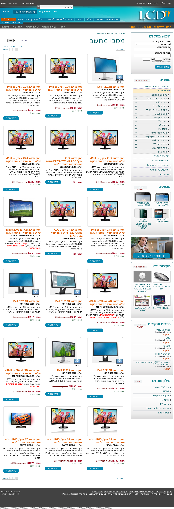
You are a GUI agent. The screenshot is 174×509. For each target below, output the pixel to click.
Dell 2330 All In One (161, 308)
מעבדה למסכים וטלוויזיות (60, 19)
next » (5, 49)
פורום (79, 19)
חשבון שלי (17, 27)
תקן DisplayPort (161, 395)
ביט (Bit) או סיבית (161, 387)
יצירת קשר (145, 494)
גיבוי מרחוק (156, 494)
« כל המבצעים (140, 187)
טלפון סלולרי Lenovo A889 (162, 220)
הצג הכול (120, 49)
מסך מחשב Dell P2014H (111, 86)
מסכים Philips (151, 117)
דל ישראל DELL (162, 354)
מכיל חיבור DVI (151, 144)
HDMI (166, 391)
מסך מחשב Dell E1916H (69, 301)
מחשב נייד (168, 494)
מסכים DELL (151, 113)
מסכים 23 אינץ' (151, 102)
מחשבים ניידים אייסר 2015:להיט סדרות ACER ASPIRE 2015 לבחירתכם (142, 287)
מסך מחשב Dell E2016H (26, 301)
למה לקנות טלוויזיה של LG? (142, 309)
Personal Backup (69, 494)
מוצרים (111, 33)
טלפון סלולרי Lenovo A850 (143, 204)
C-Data (166, 346)
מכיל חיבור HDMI (151, 132)
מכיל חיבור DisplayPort (151, 136)
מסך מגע (162, 151)
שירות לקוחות (32, 27)
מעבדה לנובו (161, 492)
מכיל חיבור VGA (151, 140)
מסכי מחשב (163, 90)
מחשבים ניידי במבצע (97, 494)
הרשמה (5, 27)
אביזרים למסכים (161, 156)
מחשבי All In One (160, 160)
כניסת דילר (8, 19)
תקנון (62, 27)
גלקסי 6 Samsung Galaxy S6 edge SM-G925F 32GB (143, 223)
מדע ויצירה (112, 494)
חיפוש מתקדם (29, 3)
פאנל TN (151, 121)
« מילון (137, 381)
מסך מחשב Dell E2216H (111, 370)
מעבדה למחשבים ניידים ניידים (141, 492)
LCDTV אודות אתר (11, 22)
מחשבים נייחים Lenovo (158, 165)
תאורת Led (163, 412)
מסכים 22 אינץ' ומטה (151, 98)
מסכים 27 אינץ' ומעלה (151, 110)
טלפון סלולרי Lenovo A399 (162, 204)
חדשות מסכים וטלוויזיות (107, 19)
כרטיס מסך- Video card (157, 408)
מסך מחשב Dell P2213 (69, 370)
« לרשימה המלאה (142, 80)
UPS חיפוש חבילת (9, 3)
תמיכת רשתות (97, 492)
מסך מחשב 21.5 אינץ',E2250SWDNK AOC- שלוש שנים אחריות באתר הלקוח (64, 161)
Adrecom (15, 494)
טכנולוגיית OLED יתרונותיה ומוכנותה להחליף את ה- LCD (153, 363)
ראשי (56, 11)
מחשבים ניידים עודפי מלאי (156, 86)
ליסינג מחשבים (125, 494)
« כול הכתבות (140, 325)
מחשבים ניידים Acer (159, 169)
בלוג (89, 19)
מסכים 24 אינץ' (151, 106)
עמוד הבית (120, 33)
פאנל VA (151, 125)
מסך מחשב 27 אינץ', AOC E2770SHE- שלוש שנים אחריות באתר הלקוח (66, 232)
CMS (167, 338)
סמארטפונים (163, 174)
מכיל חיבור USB (151, 148)
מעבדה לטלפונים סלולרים (116, 492)
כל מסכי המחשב (159, 94)
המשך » (166, 334)
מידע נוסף (95, 112)
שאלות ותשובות (49, 27)
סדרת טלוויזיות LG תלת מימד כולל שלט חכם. (161, 286)
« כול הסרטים (139, 267)
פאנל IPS (151, 129)
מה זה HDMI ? (163, 330)
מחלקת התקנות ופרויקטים (31, 19)
